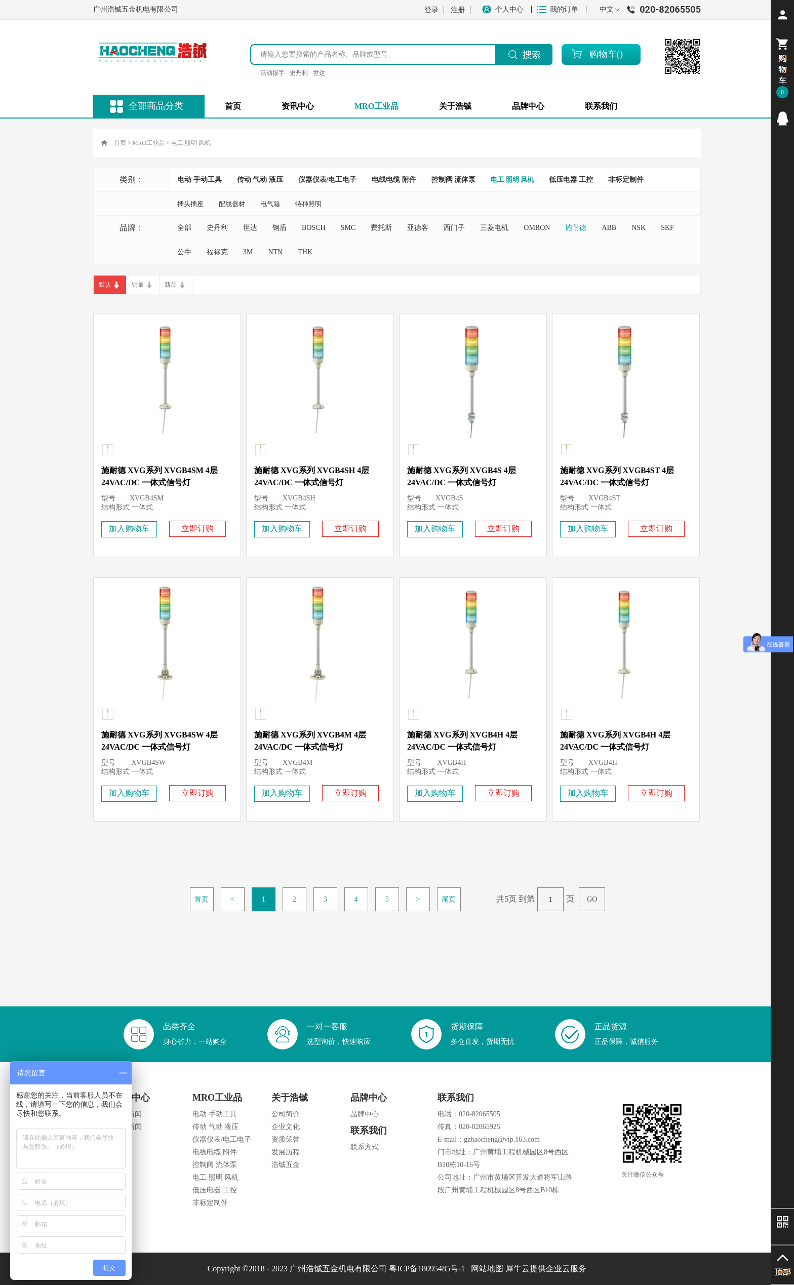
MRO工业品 (149, 142)
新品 (171, 284)
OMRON (537, 227)
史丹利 (299, 72)
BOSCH (314, 227)
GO (592, 899)
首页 (233, 106)
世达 (319, 72)
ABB (609, 227)
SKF (667, 227)
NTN (275, 252)
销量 (138, 284)
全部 (184, 227)
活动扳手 (272, 72)
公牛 (184, 252)
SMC (348, 227)
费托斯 (381, 227)
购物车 (603, 54)
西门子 (454, 227)
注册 (458, 10)
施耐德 (575, 227)
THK (305, 252)
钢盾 (279, 227)
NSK (638, 227)
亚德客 (417, 227)
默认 (105, 284)
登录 (431, 10)
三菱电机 (494, 227)
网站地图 (485, 1268)
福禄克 (217, 252)
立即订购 (197, 528)
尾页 (449, 899)
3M (248, 252)
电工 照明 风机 (191, 142)
